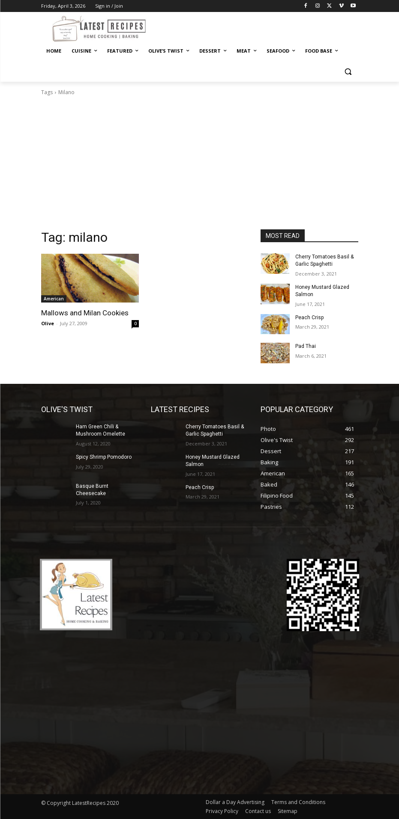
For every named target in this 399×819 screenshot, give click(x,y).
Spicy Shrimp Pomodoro (104, 457)
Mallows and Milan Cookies (85, 313)
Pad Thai (305, 346)
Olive (47, 323)
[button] (348, 72)
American (54, 299)
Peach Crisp (309, 317)
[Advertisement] (199, 165)
